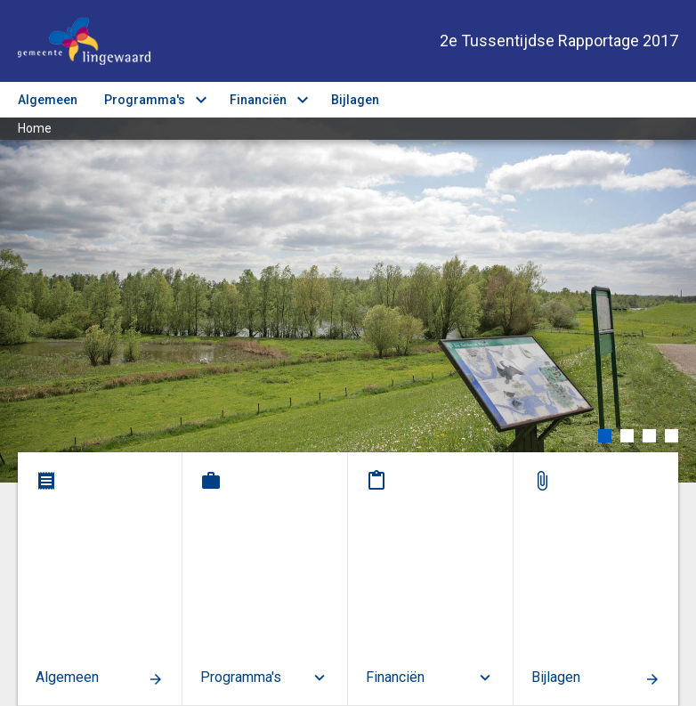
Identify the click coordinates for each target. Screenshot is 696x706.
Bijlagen (355, 100)
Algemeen (47, 100)
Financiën (258, 100)
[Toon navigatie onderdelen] (667, 100)
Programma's (144, 100)
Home (35, 128)
